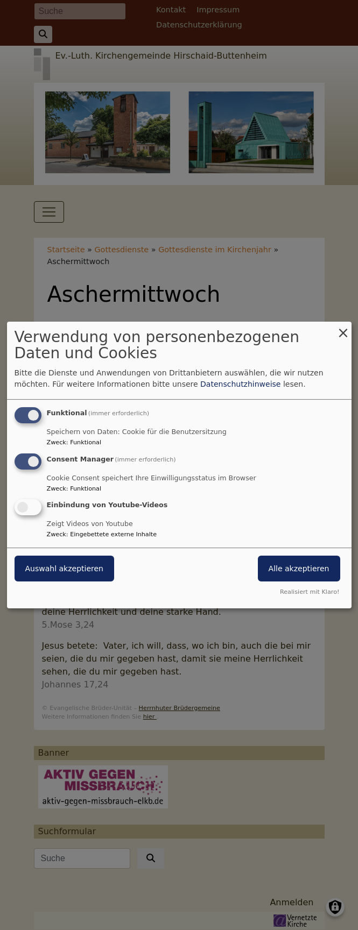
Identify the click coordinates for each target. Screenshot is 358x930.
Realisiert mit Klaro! (310, 591)
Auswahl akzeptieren (64, 569)
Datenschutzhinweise (240, 384)
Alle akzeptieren (299, 569)
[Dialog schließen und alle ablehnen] (343, 328)
